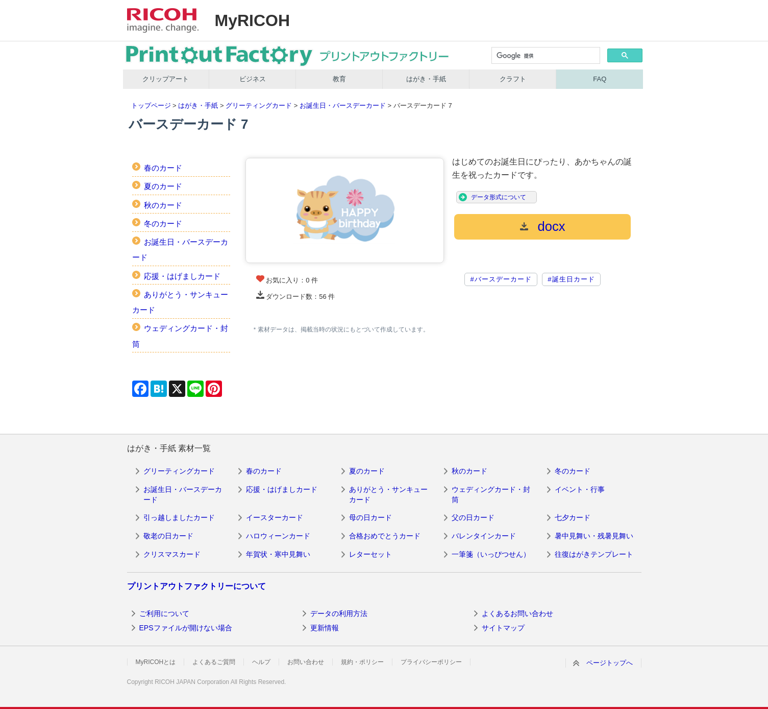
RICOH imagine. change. (163, 20)
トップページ (151, 105)
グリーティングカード (259, 105)
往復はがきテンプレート (594, 554)
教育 (339, 79)
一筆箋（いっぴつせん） (491, 554)
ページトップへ (609, 663)
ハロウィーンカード (278, 536)
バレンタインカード (484, 536)
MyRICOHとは (156, 662)
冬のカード (163, 223)
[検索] (545, 56)
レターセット (370, 554)
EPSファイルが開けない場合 (185, 628)
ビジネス (252, 79)
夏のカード (163, 186)
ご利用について (164, 613)
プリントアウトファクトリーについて (196, 586)
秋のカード (163, 205)
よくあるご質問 (213, 662)
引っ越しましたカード (179, 517)
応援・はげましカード (182, 276)
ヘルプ (261, 662)
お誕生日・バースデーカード (343, 105)
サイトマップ (503, 628)
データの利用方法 (338, 613)
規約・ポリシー (362, 662)
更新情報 (324, 628)
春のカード (163, 167)
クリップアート (165, 79)
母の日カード (370, 517)
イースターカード (274, 517)
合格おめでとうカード (384, 536)
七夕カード (572, 517)
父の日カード (473, 517)
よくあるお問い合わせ (517, 613)
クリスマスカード (172, 554)
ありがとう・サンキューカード (388, 494)
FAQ (599, 79)
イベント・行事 (580, 489)
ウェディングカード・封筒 (491, 494)
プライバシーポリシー (431, 662)
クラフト (513, 79)
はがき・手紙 (426, 79)
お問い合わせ (305, 662)
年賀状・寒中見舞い (278, 554)
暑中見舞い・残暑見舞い (594, 536)
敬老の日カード (168, 536)
